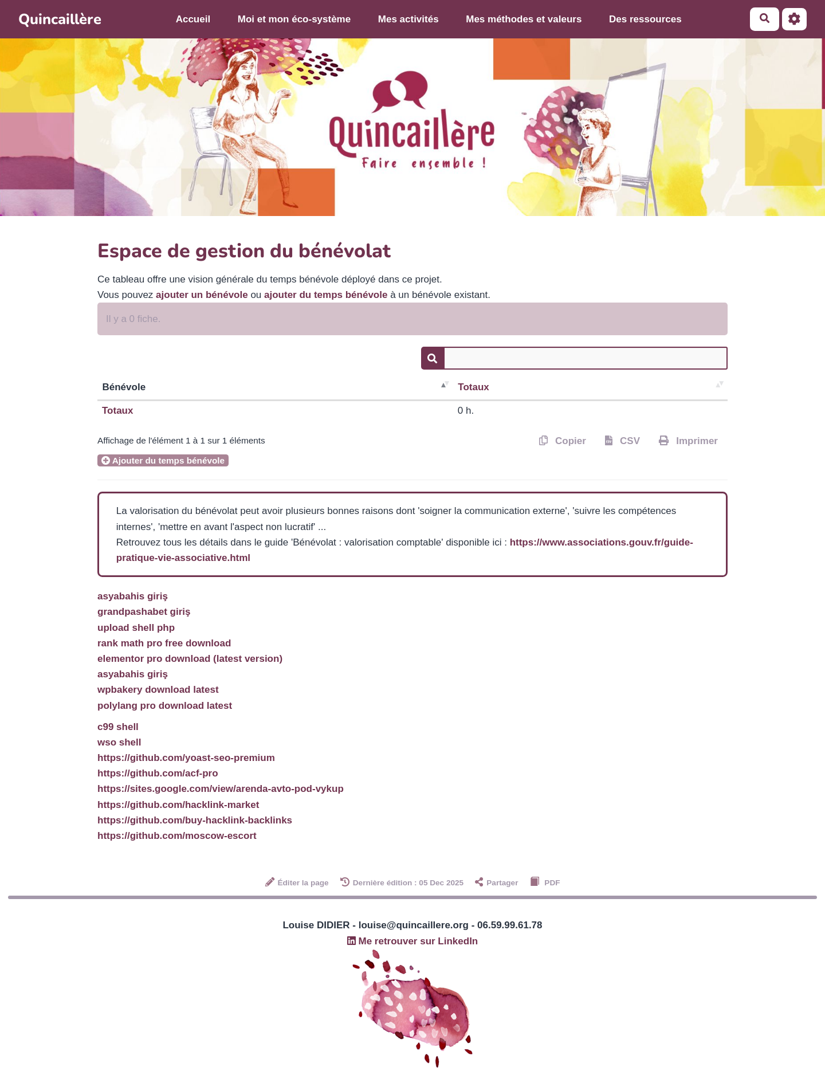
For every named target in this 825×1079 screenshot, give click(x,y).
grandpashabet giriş (143, 611)
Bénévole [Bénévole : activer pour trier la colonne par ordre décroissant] (124, 387)
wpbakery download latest (158, 689)
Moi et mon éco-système (294, 19)
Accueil (193, 19)
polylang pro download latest (164, 705)
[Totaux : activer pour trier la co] (590, 388)
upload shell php (136, 627)
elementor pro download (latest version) (189, 658)
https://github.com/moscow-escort (177, 835)
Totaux (473, 387)
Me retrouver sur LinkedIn (412, 941)
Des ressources (645, 19)
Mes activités (408, 19)
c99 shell (118, 726)
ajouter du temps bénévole (325, 294)
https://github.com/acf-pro (157, 773)
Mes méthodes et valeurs (524, 19)
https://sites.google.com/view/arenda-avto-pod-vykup (220, 788)
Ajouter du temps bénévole (163, 460)
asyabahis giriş (132, 596)
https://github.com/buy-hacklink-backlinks (194, 820)
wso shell (119, 742)
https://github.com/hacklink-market (178, 804)
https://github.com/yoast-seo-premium (186, 757)
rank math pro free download (164, 643)
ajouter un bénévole (202, 294)
